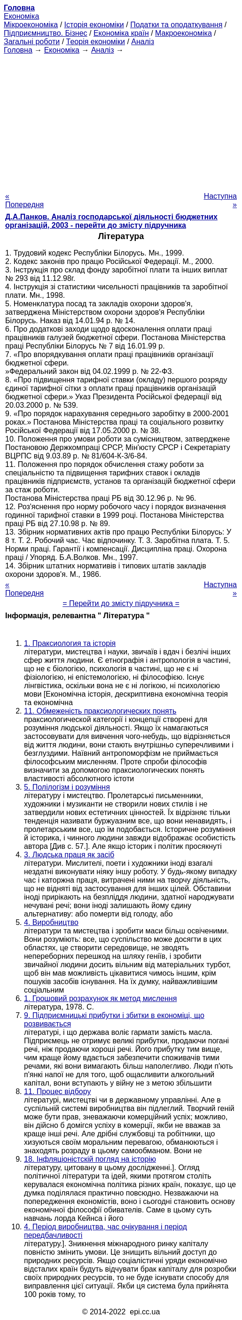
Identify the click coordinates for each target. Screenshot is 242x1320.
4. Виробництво (51, 922)
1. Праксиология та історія (70, 643)
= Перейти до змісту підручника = (121, 603)
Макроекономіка (183, 33)
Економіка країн (121, 33)
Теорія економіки (95, 42)
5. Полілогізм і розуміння (67, 787)
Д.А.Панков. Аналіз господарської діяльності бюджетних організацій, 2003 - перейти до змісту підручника (111, 221)
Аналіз (142, 42)
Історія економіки (94, 25)
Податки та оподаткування (176, 25)
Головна (18, 50)
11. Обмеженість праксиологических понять (100, 711)
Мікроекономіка (31, 25)
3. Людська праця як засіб (69, 855)
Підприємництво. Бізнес (45, 33)
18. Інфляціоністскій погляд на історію (90, 1159)
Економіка (21, 16)
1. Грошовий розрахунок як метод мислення (100, 998)
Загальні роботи (32, 42)
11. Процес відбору (57, 1091)
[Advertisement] (121, 120)
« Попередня (24, 200)
